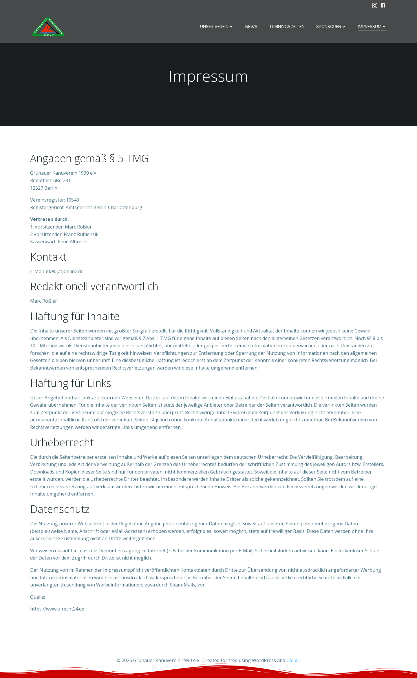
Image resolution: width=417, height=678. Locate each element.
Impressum (372, 26)
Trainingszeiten (287, 26)
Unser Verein (217, 26)
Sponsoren (332, 26)
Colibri (293, 661)
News (252, 26)
